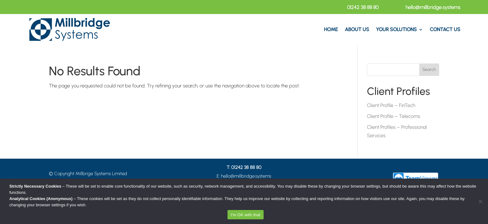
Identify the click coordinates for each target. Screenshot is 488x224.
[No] (480, 201)
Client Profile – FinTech (391, 105)
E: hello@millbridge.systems (244, 176)
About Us (357, 29)
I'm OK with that (245, 214)
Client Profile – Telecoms (393, 116)
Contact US (445, 29)
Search (429, 69)
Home (331, 29)
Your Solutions (396, 29)
